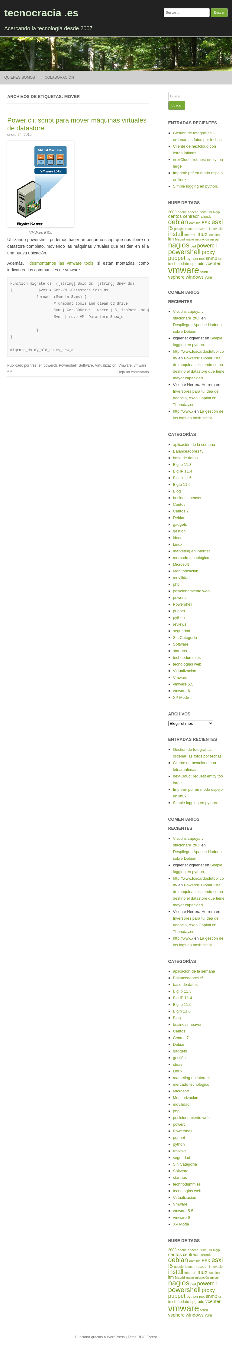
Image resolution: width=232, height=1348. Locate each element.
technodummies (187, 657)
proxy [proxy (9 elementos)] (208, 252)
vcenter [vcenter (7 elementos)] (213, 263)
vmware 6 (181, 691)
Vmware (125, 365)
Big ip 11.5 (182, 478)
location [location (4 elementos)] (214, 235)
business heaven (188, 498)
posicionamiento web (191, 591)
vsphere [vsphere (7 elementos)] (176, 277)
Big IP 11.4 (182, 471)
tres (34, 365)
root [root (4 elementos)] (202, 258)
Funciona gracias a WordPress (100, 1337)
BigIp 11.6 (182, 484)
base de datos (185, 458)
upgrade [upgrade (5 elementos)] (197, 264)
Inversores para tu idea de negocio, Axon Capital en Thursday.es (196, 398)
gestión (179, 531)
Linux (177, 544)
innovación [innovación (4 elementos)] (216, 229)
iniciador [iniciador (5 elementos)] (201, 229)
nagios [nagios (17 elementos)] (178, 245)
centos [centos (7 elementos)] (175, 216)
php (176, 584)
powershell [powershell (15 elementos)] (184, 252)
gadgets (180, 524)
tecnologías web (187, 664)
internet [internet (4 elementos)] (190, 235)
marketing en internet (191, 551)
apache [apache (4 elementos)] (193, 212)
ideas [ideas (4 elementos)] (188, 229)
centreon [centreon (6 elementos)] (191, 216)
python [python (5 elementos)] (192, 259)
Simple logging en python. (195, 186)
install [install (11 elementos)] (175, 234)
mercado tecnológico (191, 557)
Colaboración (59, 77)
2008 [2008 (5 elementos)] (172, 212)
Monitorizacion (185, 571)
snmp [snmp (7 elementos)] (211, 258)
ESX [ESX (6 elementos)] (206, 222)
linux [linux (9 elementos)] (202, 234)
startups (180, 651)
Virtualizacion (105, 365)
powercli (50, 365)
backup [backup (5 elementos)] (206, 212)
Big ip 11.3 (182, 464)
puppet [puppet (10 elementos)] (176, 258)
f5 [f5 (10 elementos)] (170, 228)
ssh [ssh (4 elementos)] (221, 258)
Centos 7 (181, 511)
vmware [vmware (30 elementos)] (183, 270)
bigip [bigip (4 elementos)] (216, 212)
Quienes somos (19, 77)
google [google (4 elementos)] (179, 229)
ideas (177, 537)
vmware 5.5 (183, 684)
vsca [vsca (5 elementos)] (204, 272)
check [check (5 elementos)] (206, 216)
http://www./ (183, 411)
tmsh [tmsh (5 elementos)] (172, 264)
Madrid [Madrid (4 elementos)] (180, 239)
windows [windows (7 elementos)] (195, 277)
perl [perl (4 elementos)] (193, 246)
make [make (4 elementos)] (190, 239)
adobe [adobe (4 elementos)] (182, 212)
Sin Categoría (185, 637)
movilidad (181, 577)
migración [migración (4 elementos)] (202, 239)
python (179, 617)
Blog (177, 491)
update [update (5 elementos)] (183, 264)
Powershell (68, 365)
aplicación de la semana (194, 444)
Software (86, 365)
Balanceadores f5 (188, 451)
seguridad (181, 631)
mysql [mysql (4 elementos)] (214, 239)
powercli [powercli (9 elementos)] (207, 246)
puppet (179, 611)
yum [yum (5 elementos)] (208, 277)
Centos (179, 504)
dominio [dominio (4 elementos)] (194, 223)
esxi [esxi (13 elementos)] (217, 222)
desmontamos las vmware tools (61, 263)
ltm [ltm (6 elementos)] (171, 239)
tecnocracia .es (41, 12)
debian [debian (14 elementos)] (178, 222)
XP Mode (181, 697)
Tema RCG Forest (142, 1337)
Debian (179, 517)
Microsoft (181, 564)
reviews (179, 624)
